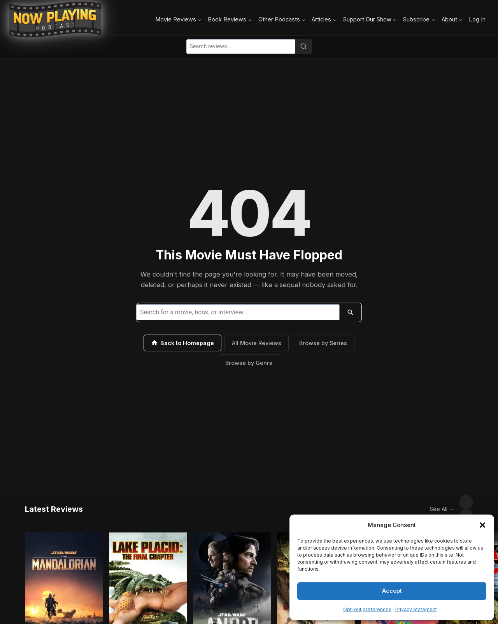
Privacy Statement (416, 609)
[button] (482, 525)
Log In (477, 19)
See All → (424, 502)
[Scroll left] (449, 502)
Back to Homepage (182, 342)
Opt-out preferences (367, 609)
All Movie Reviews (256, 343)
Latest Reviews (54, 502)
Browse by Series (323, 343)
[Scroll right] (466, 502)
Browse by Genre (249, 363)
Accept (392, 590)
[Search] (303, 46)
